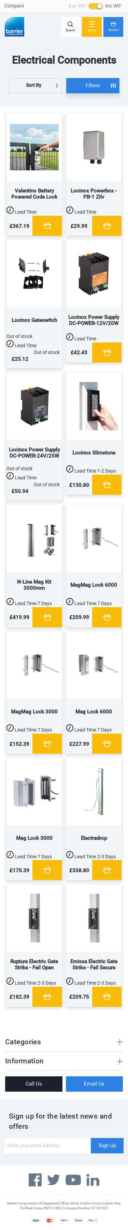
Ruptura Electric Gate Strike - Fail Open (34, 964)
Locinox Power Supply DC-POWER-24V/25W (34, 453)
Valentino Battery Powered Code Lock (34, 194)
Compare (14, 6)
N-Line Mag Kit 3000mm (34, 585)
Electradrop (94, 838)
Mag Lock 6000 (93, 712)
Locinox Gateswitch (34, 320)
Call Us (34, 1084)
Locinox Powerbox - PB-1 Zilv (94, 194)
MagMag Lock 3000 (34, 712)
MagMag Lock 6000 (93, 585)
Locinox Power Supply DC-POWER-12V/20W (93, 320)
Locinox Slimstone (93, 453)
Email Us (94, 1084)
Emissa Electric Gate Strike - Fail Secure (93, 964)
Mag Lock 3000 (34, 838)
